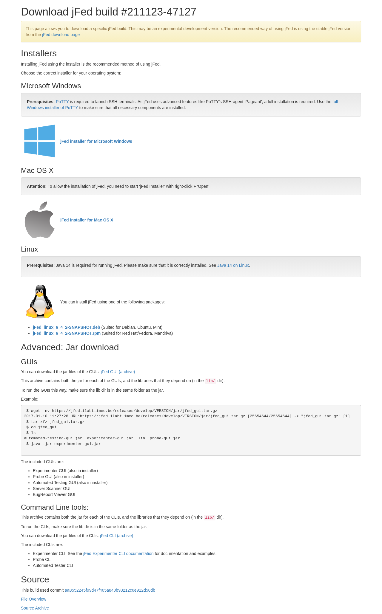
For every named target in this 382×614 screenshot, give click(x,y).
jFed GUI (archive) (118, 371)
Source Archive (35, 608)
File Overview (33, 599)
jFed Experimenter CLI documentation (118, 553)
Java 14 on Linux (233, 265)
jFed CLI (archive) (116, 535)
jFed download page (61, 34)
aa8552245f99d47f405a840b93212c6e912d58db (110, 590)
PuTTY (62, 101)
